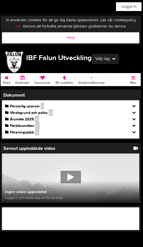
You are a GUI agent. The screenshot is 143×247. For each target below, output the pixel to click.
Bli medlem (64, 79)
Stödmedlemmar (91, 79)
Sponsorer (42, 79)
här (18, 26)
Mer (133, 79)
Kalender (22, 79)
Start (7, 79)
